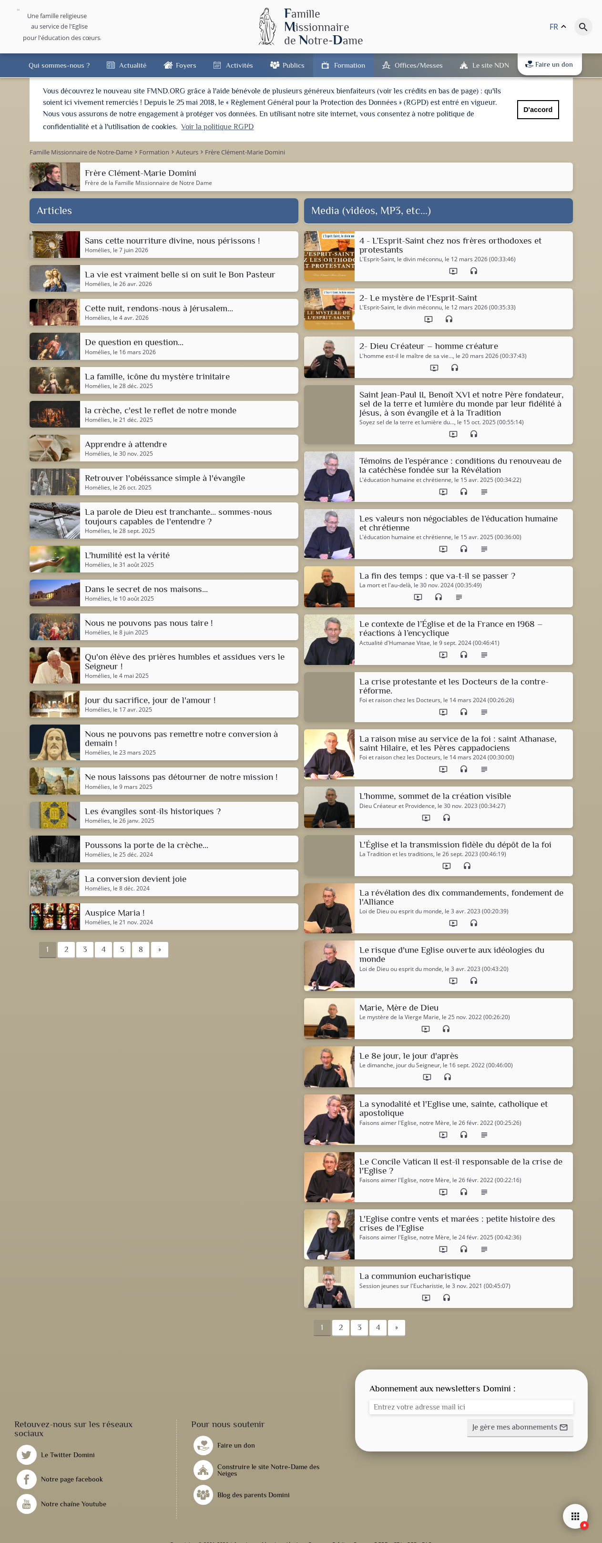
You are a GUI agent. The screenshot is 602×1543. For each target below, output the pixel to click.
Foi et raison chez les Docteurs (399, 700)
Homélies (97, 250)
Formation (349, 65)
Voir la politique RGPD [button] (217, 127)
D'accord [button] (537, 109)
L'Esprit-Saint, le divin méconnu (400, 259)
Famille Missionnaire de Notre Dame (163, 182)
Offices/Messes (419, 65)
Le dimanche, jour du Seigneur (399, 1065)
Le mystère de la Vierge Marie (399, 1017)
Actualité (132, 65)
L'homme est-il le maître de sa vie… (406, 355)
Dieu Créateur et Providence (397, 805)
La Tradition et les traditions (396, 854)
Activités (239, 65)
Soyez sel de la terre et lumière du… (406, 422)
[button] (520, 1428)
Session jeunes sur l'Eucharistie (401, 1285)
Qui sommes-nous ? (59, 65)
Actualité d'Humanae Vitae (394, 642)
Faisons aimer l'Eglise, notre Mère (404, 1122)
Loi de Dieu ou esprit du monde (400, 911)
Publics (294, 65)
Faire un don (549, 64)
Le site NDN (490, 65)
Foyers (186, 65)
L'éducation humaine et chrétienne (405, 479)
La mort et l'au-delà (385, 585)
